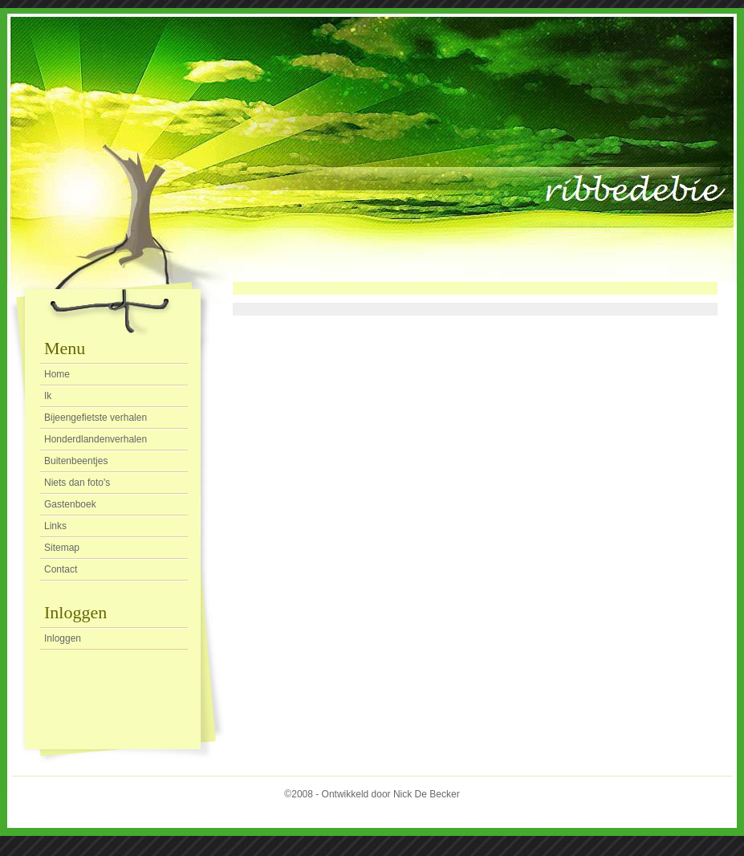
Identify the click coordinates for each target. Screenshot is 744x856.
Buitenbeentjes (76, 461)
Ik (47, 396)
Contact (60, 569)
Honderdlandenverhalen (95, 439)
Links (55, 526)
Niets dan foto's (77, 482)
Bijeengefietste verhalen (95, 417)
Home (57, 374)
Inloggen (62, 638)
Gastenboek (70, 504)
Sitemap (61, 547)
